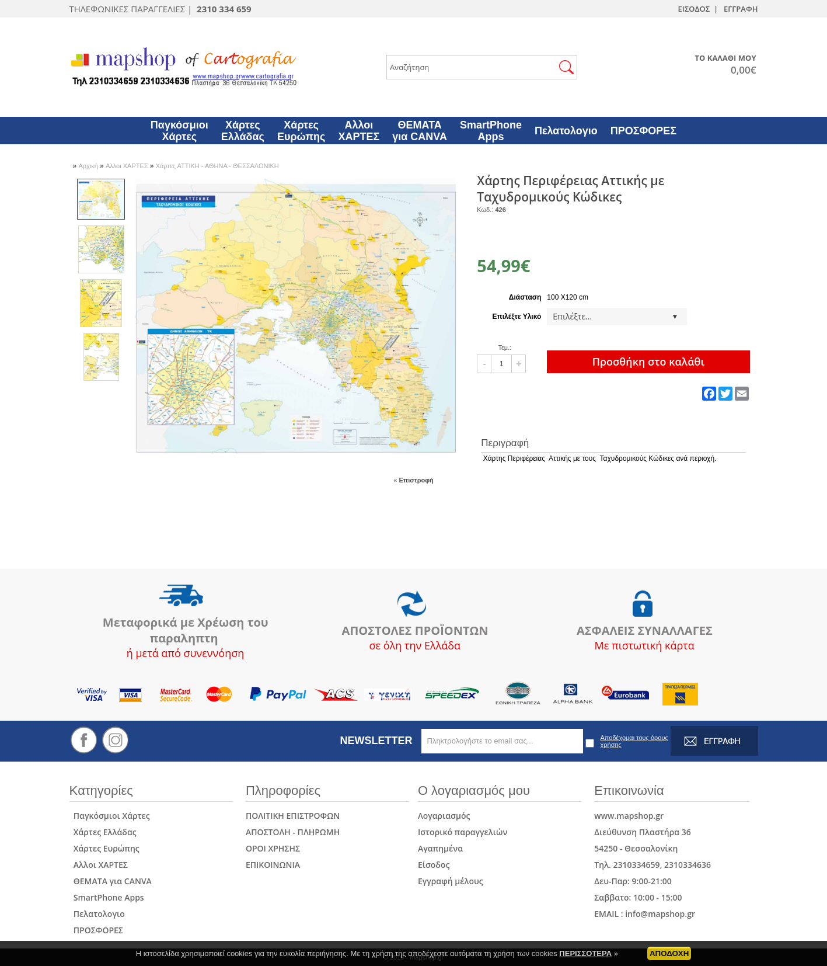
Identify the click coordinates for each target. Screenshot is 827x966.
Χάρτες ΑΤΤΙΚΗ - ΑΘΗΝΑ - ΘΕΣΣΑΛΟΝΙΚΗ (217, 165)
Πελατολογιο (97, 913)
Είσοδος (433, 864)
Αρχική (89, 165)
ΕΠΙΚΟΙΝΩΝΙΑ (273, 864)
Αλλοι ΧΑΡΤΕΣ (128, 165)
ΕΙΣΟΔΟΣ (694, 9)
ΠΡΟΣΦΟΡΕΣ (96, 930)
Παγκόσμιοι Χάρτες (109, 815)
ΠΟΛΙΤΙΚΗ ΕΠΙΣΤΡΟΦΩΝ (293, 815)
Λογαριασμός (444, 815)
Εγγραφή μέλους (450, 881)
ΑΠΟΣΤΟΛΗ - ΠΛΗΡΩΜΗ (293, 832)
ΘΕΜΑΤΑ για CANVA (110, 881)
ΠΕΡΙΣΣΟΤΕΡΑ (585, 955)
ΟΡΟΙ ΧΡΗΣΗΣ (273, 848)
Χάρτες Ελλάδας (103, 832)
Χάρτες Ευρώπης (104, 848)
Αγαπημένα (440, 848)
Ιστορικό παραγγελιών (463, 832)
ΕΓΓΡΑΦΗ (741, 9)
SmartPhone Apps (106, 897)
